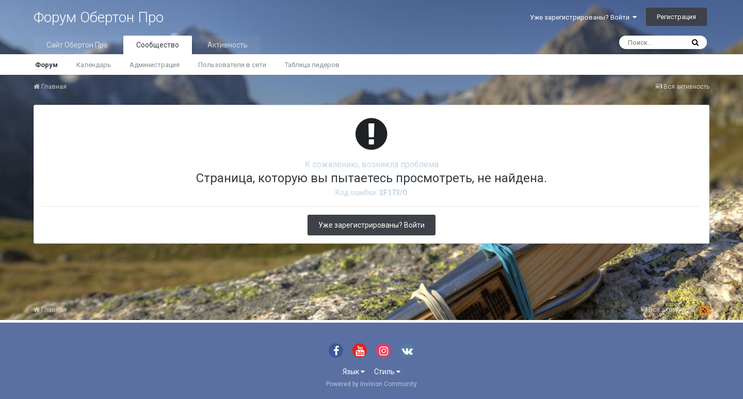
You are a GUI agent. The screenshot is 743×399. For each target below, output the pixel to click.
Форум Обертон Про (99, 17)
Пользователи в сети (232, 65)
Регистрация (676, 17)
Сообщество (157, 45)
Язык (354, 372)
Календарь (93, 65)
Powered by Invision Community (371, 384)
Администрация (155, 65)
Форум (46, 65)
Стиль (387, 372)
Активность (227, 45)
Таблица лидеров (312, 65)
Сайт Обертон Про (77, 45)
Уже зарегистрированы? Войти (583, 17)
